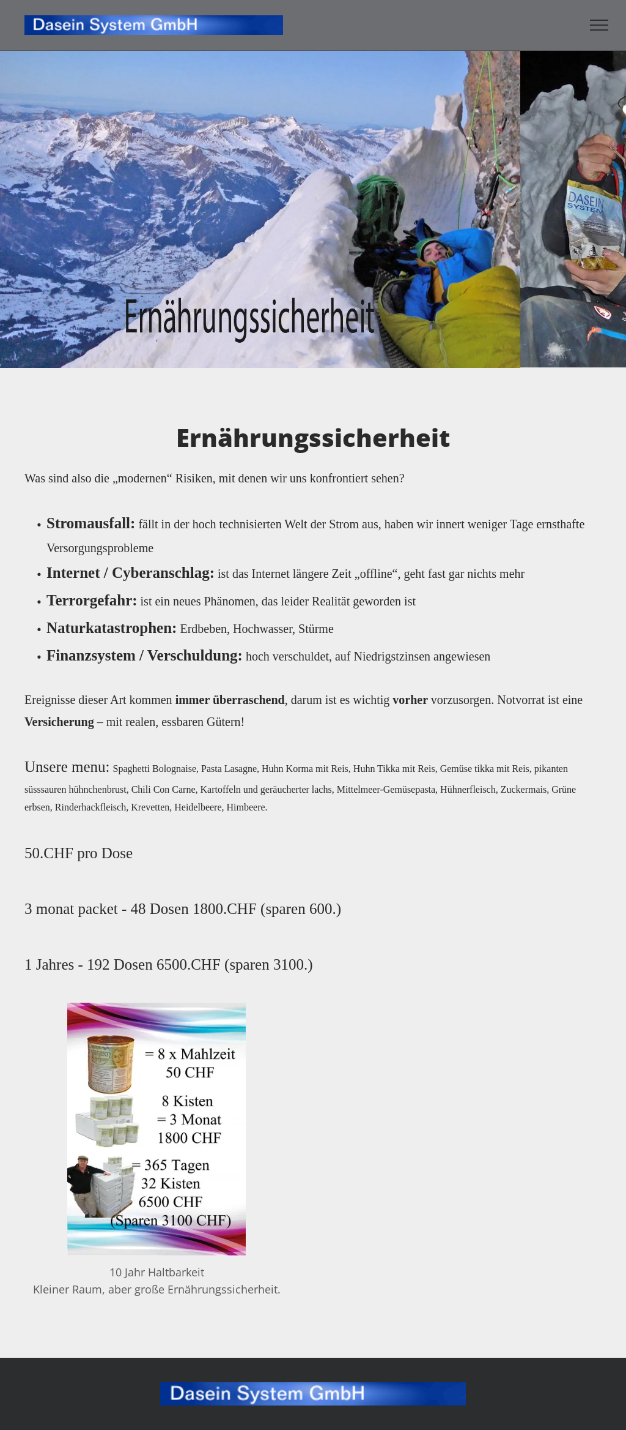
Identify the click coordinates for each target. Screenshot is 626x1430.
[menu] (599, 25)
